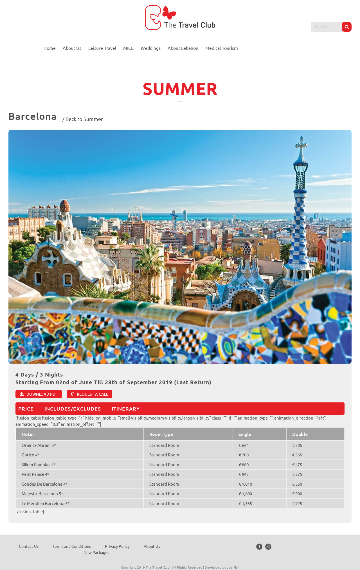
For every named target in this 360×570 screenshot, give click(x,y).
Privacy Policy (117, 546)
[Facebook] (259, 547)
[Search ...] (327, 27)
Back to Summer (84, 119)
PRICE (26, 408)
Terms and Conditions (72, 546)
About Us (152, 546)
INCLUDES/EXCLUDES (72, 408)
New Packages (96, 552)
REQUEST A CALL (92, 394)
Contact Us (29, 546)
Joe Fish (233, 567)
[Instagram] (268, 547)
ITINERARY (126, 408)
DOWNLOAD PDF (42, 394)
